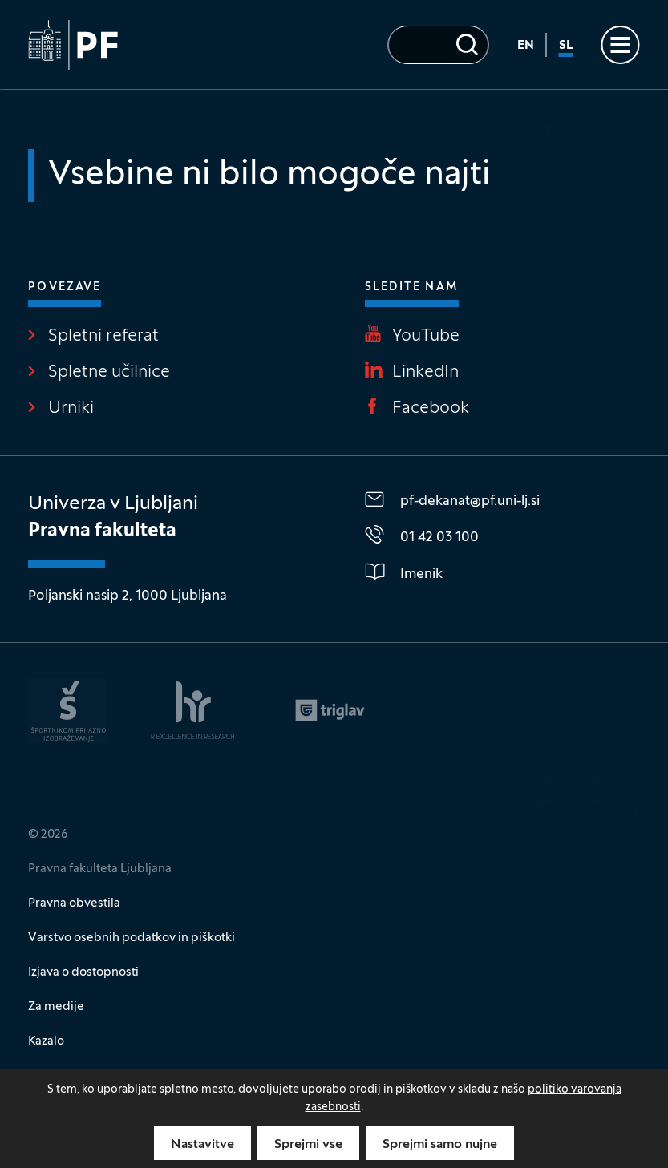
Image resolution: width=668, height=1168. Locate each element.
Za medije (56, 1006)
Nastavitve (202, 1144)
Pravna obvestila (74, 903)
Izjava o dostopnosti (83, 972)
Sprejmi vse (308, 1144)
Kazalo (46, 1041)
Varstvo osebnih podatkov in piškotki (131, 938)
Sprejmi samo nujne (440, 1144)
